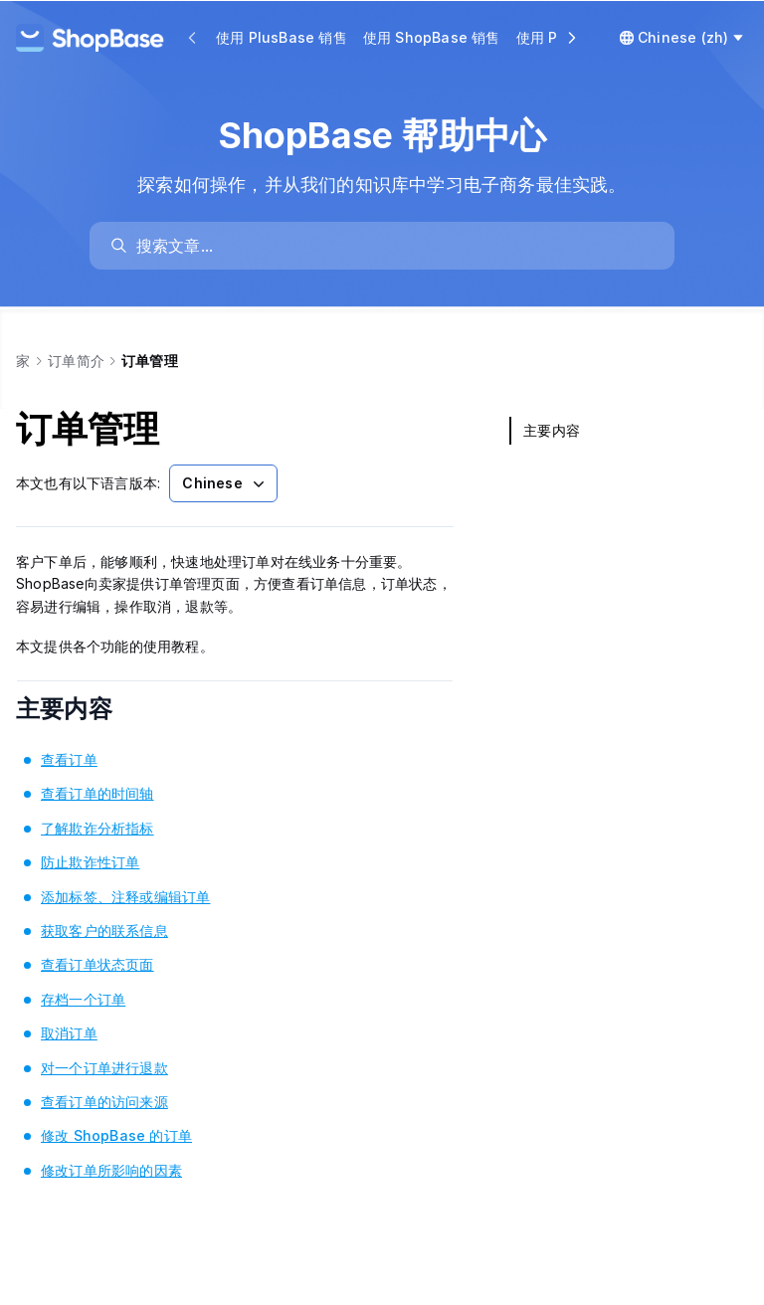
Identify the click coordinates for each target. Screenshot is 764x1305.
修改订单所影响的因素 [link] (111, 1170)
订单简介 (76, 360)
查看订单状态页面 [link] (97, 964)
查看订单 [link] (69, 759)
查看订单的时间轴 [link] (97, 793)
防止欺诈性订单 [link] (90, 861)
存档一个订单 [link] (83, 999)
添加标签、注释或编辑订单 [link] (125, 896)
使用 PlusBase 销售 (281, 37)
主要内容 (91, 708)
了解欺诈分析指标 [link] (97, 828)
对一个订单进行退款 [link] (104, 1067)
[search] (392, 246)
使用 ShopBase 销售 (431, 37)
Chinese (225, 483)
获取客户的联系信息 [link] (104, 930)
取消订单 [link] (69, 1033)
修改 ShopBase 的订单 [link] (116, 1135)
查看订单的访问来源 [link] (104, 1101)
